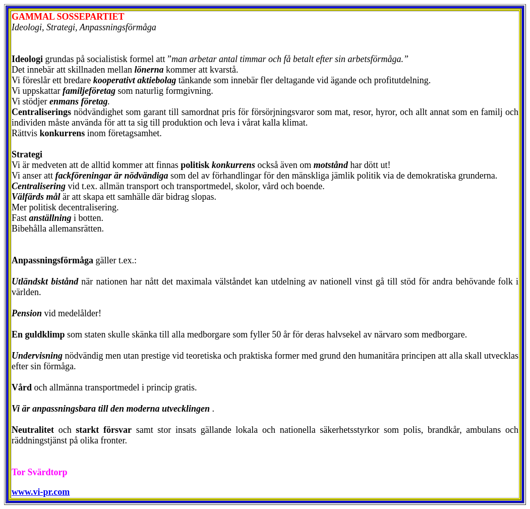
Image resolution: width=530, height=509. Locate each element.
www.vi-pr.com (41, 492)
